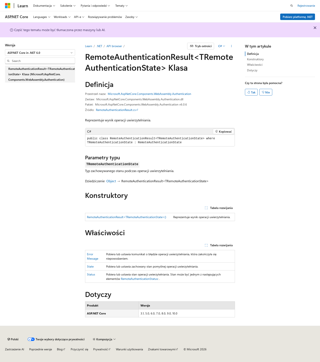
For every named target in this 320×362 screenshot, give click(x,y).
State (90, 266)
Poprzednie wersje (40, 349)
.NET (99, 46)
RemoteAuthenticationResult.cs (116, 110)
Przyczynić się (79, 349)
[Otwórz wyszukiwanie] (291, 5)
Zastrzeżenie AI (14, 349)
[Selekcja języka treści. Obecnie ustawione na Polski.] (13, 339)
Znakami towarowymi (161, 349)
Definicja (253, 54)
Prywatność (100, 349)
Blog (60, 349)
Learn (88, 46)
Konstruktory (255, 59)
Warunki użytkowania (129, 349)
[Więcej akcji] (231, 46)
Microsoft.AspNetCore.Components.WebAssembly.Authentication (149, 94)
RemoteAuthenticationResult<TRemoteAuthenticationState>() (126, 217)
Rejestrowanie (306, 6)
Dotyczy (252, 70)
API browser (114, 46)
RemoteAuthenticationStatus (139, 279)
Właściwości (254, 65)
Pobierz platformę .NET (298, 17)
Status (91, 274)
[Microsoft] (7, 5)
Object (111, 181)
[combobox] (40, 52)
